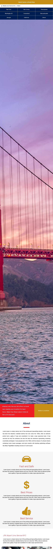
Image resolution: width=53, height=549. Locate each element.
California (26, 17)
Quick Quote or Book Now (26, 2)
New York (8, 9)
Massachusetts (44, 13)
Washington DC (9, 13)
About (18, 6)
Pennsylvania (44, 9)
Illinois (44, 17)
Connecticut (26, 13)
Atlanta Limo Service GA (9, 6)
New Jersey (26, 9)
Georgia (9, 17)
